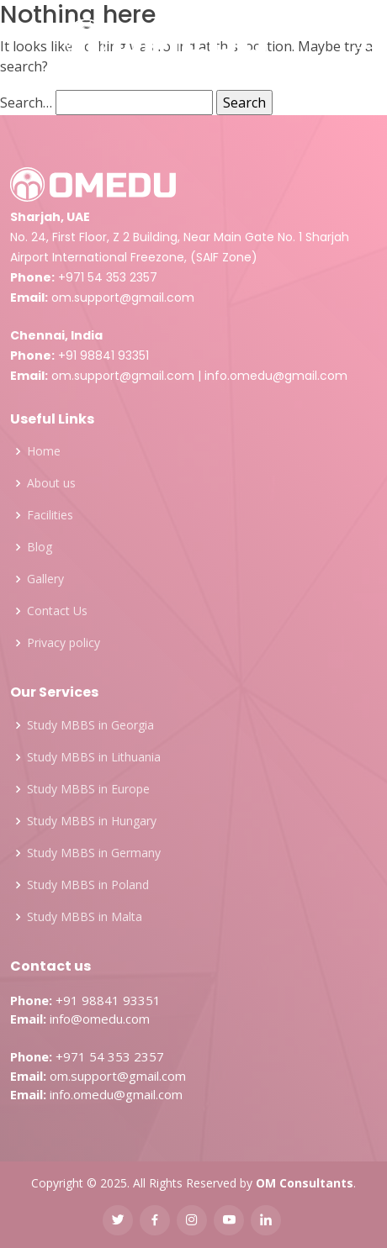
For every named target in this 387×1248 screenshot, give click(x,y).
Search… (26, 102)
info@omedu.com (100, 1018)
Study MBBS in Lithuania (94, 757)
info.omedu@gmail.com (275, 375)
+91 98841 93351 (103, 355)
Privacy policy (63, 643)
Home (44, 451)
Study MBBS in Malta (84, 917)
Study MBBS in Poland (88, 885)
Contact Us (57, 611)
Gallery (45, 579)
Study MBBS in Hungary (91, 821)
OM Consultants (304, 1183)
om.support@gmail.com (122, 297)
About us (51, 483)
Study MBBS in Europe (88, 789)
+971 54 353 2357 (107, 277)
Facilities (50, 515)
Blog (39, 547)
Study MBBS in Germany (94, 853)
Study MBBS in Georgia (90, 725)
